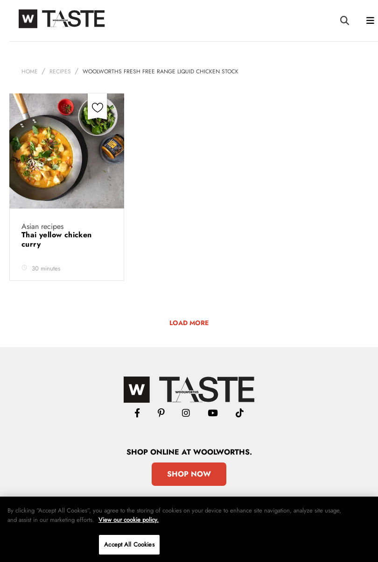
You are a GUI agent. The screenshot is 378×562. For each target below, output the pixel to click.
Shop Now (189, 474)
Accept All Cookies (129, 544)
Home (29, 71)
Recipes (60, 71)
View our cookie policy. (128, 519)
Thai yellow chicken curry (56, 239)
